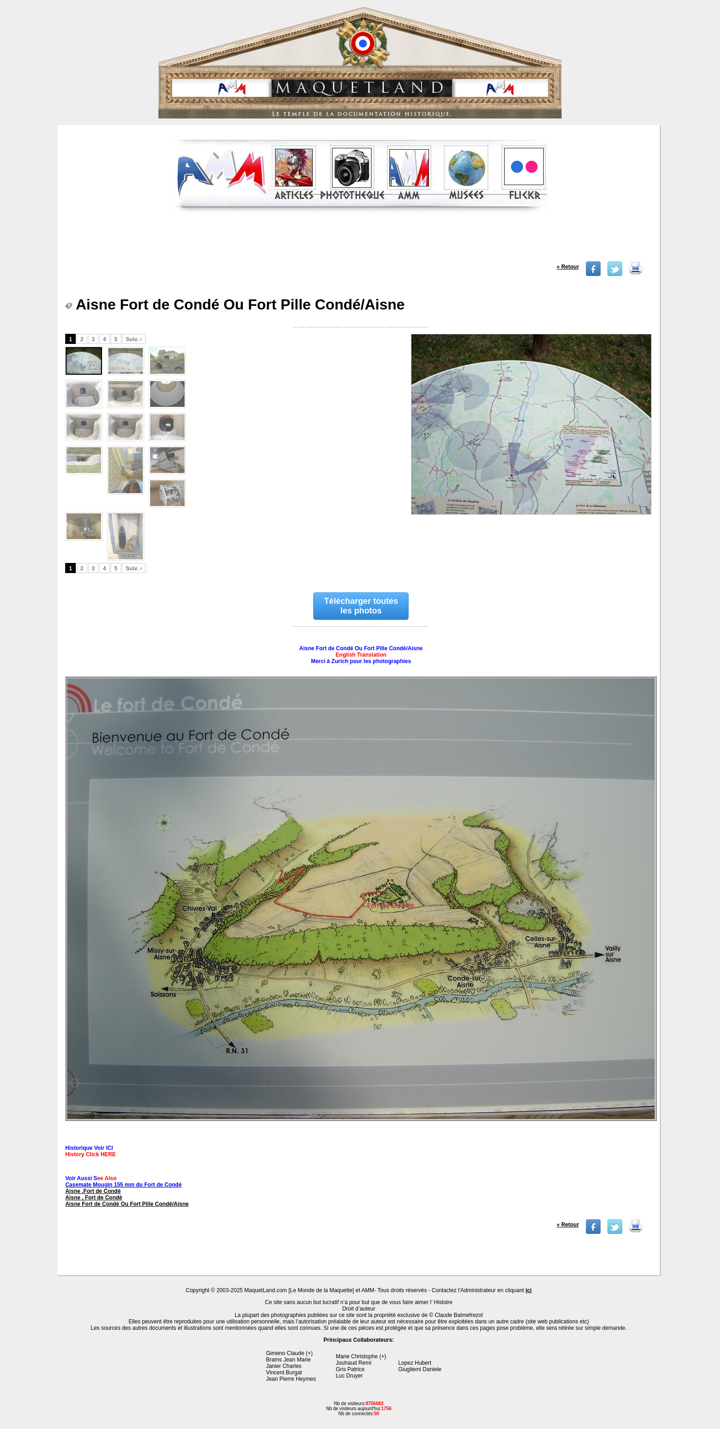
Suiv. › (134, 339)
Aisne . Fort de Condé (93, 1197)
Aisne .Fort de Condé (93, 1191)
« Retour (568, 267)
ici (529, 1290)
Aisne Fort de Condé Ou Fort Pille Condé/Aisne (127, 1204)
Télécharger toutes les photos (361, 605)
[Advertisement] (359, 240)
